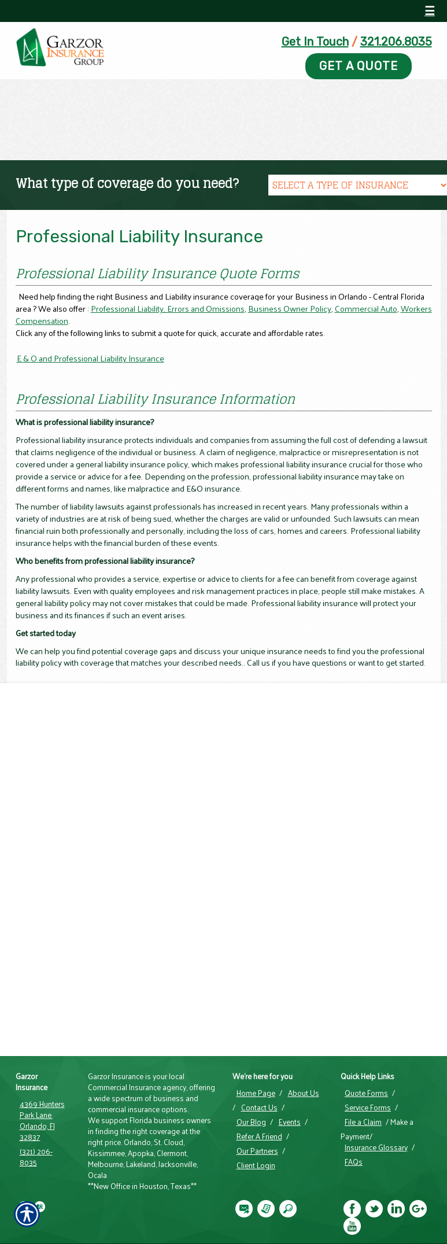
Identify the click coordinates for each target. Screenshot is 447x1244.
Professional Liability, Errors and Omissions (168, 308)
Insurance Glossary (376, 1147)
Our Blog (251, 1122)
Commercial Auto (366, 308)
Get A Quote (358, 66)
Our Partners (257, 1151)
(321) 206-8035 (36, 1157)
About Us (303, 1093)
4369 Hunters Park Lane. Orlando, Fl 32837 (42, 1120)
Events (290, 1122)
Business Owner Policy (289, 308)
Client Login (256, 1165)
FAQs (354, 1162)
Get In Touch (315, 42)
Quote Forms (366, 1093)
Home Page (256, 1093)
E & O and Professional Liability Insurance (90, 358)
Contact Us (259, 1107)
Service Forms (368, 1107)
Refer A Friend (259, 1136)
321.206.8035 (396, 42)
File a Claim (363, 1122)
